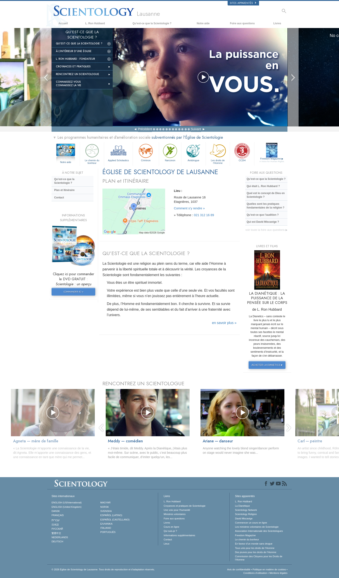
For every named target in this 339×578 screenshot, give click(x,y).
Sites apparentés (243, 3)
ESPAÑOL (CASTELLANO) (115, 519)
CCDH (242, 152)
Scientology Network (246, 510)
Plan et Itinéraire (64, 190)
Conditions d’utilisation (255, 573)
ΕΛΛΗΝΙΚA (106, 523)
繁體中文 (56, 533)
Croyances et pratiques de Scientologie (184, 505)
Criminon (146, 152)
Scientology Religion (246, 514)
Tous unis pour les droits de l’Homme (254, 548)
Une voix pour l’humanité (177, 510)
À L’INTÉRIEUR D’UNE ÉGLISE (74, 51)
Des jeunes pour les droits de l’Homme (255, 552)
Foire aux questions (242, 23)
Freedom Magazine (272, 160)
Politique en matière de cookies (269, 569)
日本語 (55, 524)
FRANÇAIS (58, 515)
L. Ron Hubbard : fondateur (75, 59)
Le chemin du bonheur (92, 153)
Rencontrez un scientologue (77, 74)
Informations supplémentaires (179, 535)
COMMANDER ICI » (73, 291)
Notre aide (203, 23)
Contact (59, 197)
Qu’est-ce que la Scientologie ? (152, 23)
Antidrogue (193, 152)
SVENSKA (106, 511)
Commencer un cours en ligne (251, 522)
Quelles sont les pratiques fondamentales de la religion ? (265, 205)
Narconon (170, 152)
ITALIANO (105, 528)
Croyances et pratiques (73, 66)
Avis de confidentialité (238, 569)
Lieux (166, 543)
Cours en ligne (171, 526)
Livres (277, 23)
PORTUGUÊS (107, 532)
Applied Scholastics (118, 152)
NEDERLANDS (60, 537)
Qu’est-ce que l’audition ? (263, 214)
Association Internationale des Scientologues (259, 531)
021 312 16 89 (204, 215)
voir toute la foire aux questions (266, 229)
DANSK (56, 511)
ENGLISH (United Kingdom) (66, 507)
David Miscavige (244, 518)
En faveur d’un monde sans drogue (253, 543)
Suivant (196, 129)
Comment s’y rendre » (189, 208)
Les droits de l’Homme (218, 153)
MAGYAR (105, 502)
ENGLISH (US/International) (67, 502)
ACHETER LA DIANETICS (267, 365)
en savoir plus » (224, 323)
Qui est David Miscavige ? (263, 221)
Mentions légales (278, 573)
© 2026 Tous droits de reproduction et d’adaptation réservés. (103, 569)
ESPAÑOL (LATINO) (111, 515)
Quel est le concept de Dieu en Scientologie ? (266, 195)
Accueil (63, 23)
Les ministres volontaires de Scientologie (256, 526)
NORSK (104, 507)
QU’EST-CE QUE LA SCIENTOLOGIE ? (146, 253)
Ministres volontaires (174, 514)
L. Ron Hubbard (95, 23)
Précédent (145, 129)
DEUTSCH (57, 541)
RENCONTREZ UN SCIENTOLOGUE (143, 383)
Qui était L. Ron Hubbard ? (263, 186)
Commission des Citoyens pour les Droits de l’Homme (258, 558)
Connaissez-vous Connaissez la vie (68, 83)
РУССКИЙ (57, 528)
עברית (56, 520)
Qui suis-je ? (170, 531)
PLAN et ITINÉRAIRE (125, 181)
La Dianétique (242, 505)
